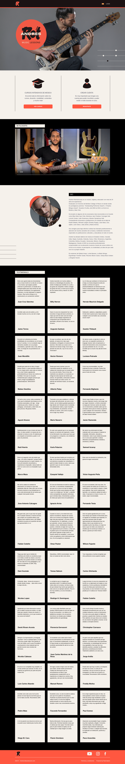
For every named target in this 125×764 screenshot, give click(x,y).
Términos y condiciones (87, 761)
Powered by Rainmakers (103, 761)
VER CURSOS (38, 106)
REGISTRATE (87, 106)
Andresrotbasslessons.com (27, 761)
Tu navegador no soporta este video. (62, 153)
